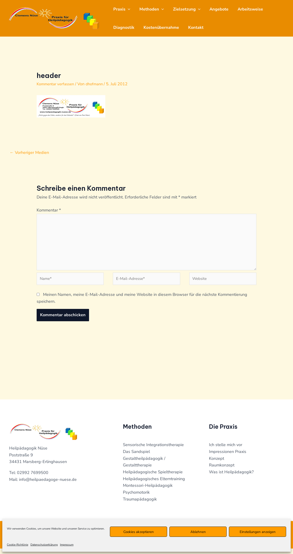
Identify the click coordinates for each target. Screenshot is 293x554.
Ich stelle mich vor (225, 450)
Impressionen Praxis (227, 457)
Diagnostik (124, 27)
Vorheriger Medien (29, 152)
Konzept (216, 463)
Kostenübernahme (164, 27)
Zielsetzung (191, 9)
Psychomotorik (136, 497)
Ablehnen (198, 532)
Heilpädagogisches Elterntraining (154, 484)
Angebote (225, 9)
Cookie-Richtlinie (17, 544)
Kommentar (49, 210)
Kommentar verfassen (57, 84)
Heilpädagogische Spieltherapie (153, 477)
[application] (128, 9)
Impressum (66, 544)
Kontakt (200, 27)
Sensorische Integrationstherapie (153, 450)
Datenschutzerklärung (44, 544)
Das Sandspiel (136, 457)
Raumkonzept (221, 470)
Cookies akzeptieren (138, 532)
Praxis (122, 9)
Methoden (154, 9)
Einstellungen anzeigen (258, 532)
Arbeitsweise (258, 9)
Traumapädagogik (140, 504)
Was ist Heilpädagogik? (231, 477)
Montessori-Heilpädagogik (148, 491)
